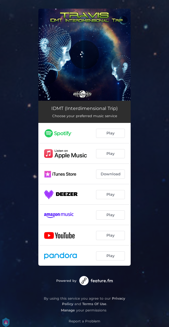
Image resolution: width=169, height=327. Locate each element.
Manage (68, 310)
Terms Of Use (94, 304)
